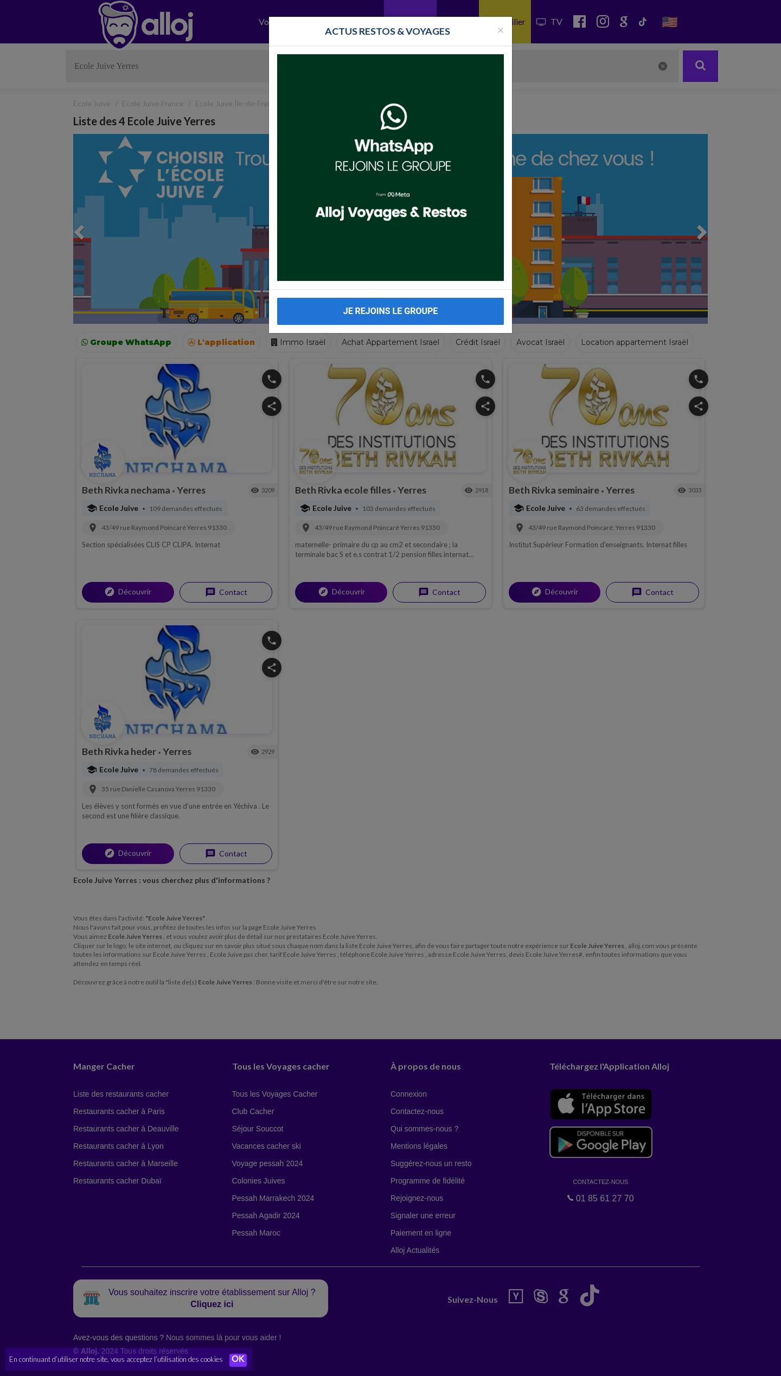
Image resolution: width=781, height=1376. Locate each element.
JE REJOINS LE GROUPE (390, 311)
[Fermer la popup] (500, 29)
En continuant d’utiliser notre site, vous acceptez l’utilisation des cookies (116, 1359)
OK (238, 1360)
